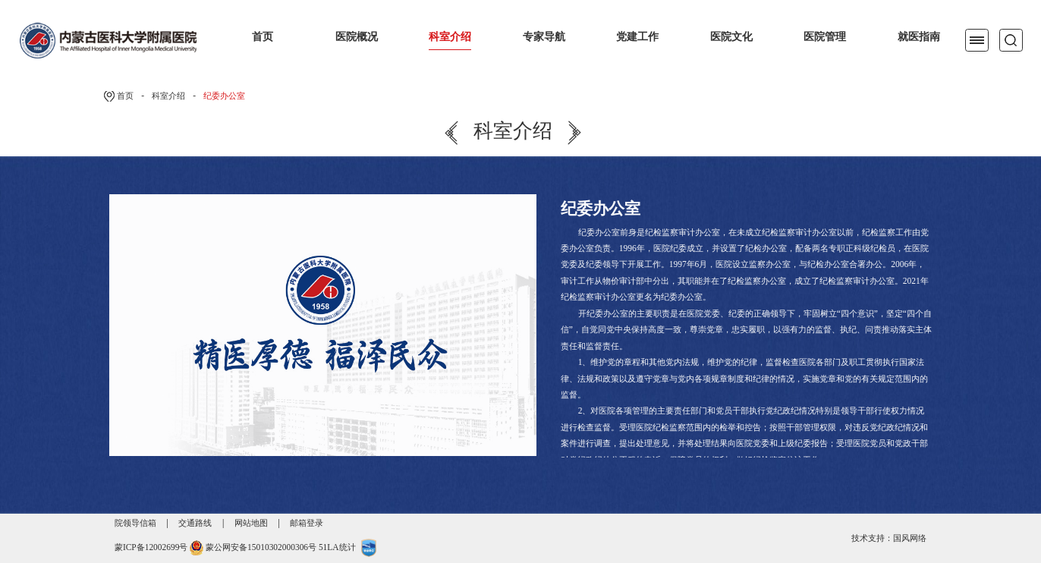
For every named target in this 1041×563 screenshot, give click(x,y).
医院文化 (731, 36)
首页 (262, 36)
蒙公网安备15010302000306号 (261, 547)
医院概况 (356, 36)
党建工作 (637, 36)
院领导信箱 (135, 522)
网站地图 (251, 522)
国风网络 (909, 538)
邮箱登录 (306, 522)
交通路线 (195, 522)
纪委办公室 (224, 95)
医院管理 (825, 36)
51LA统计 (337, 547)
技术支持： (872, 538)
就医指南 (919, 36)
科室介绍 (450, 36)
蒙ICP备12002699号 (151, 547)
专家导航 (544, 36)
